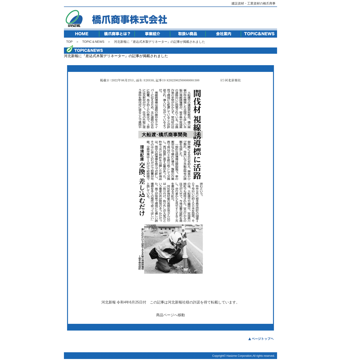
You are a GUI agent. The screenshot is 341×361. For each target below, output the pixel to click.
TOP (69, 41)
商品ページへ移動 (170, 315)
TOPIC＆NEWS (93, 41)
